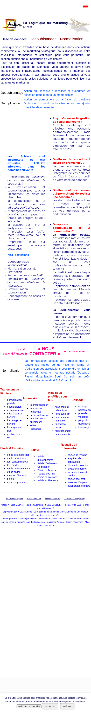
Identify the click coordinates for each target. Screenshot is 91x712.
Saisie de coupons (47, 477)
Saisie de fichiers (46, 470)
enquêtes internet (77, 468)
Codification (43, 466)
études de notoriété (78, 465)
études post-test (76, 479)
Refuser (67, 706)
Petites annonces (52, 498)
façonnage (84, 427)
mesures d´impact (77, 482)
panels (10, 478)
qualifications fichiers (79, 485)
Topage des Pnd (46, 473)
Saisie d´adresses (47, 463)
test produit (13, 465)
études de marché (77, 455)
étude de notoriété (17, 458)
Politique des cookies (29, 706)
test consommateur (17, 461)
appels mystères (16, 482)
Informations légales (14, 498)
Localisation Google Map (74, 498)
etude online (13, 472)
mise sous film (62, 413)
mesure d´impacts (16, 475)
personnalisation (39, 415)
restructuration (15, 410)
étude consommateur (18, 468)
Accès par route (34, 498)
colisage (82, 406)
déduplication (14, 406)
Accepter (50, 706)
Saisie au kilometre (47, 480)
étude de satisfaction (18, 454)
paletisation (84, 410)
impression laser (39, 404)
